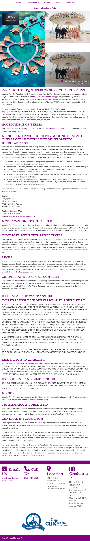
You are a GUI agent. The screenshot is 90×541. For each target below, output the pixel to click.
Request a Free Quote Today (45, 8)
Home (18, 3)
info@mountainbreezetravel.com (76, 81)
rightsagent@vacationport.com (22, 216)
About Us (70, 3)
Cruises (47, 3)
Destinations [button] (32, 3)
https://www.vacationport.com (42, 97)
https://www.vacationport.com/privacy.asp (32, 120)
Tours (58, 3)
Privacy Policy (46, 112)
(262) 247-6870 (31, 478)
